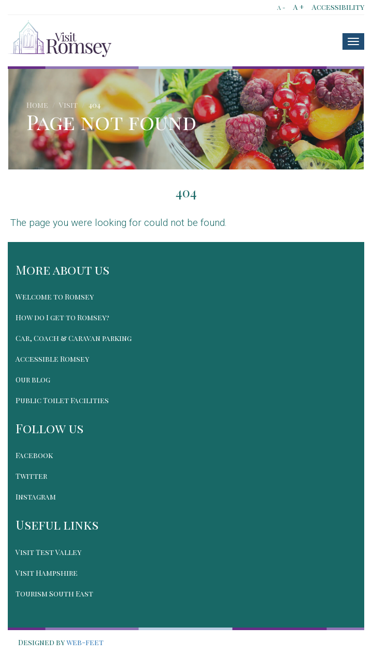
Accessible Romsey (52, 359)
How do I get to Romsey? (62, 317)
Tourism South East (54, 594)
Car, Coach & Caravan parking (74, 338)
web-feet (85, 642)
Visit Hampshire (47, 573)
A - (281, 7)
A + (298, 7)
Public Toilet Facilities (62, 400)
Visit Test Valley (48, 552)
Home (37, 105)
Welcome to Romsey (55, 297)
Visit (68, 105)
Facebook (34, 455)
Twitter (31, 476)
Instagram (36, 497)
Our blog (33, 380)
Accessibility (338, 7)
